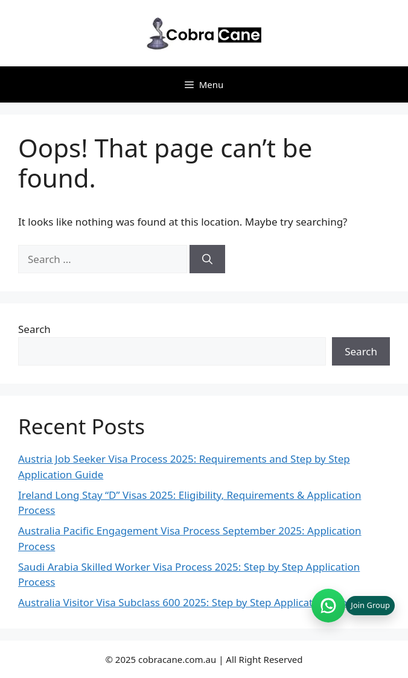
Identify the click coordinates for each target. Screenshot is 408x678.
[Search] (207, 259)
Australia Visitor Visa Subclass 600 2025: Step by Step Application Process (193, 602)
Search (34, 329)
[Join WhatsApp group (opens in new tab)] (353, 606)
